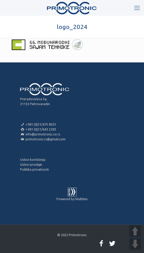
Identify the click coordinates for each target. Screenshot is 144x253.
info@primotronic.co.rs (40, 134)
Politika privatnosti (34, 169)
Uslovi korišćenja (32, 159)
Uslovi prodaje (31, 164)
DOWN (135, 244)
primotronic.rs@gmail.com (43, 139)
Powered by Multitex (72, 199)
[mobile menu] (137, 7)
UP (135, 231)
